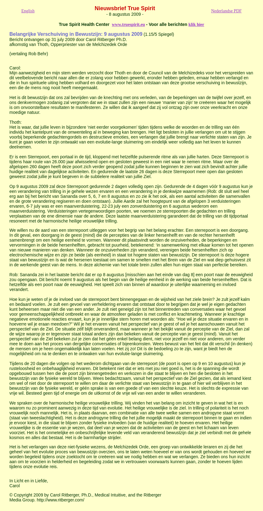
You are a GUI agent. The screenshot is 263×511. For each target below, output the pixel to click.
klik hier (196, 24)
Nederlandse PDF (226, 11)
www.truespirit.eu (128, 24)
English (28, 11)
